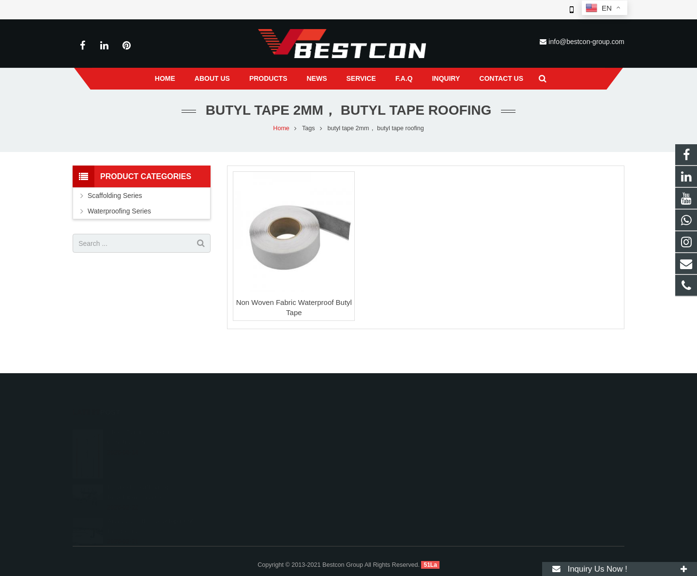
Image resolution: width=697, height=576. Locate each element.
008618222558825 (391, 430)
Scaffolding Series (115, 195)
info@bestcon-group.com (586, 41)
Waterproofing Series (119, 211)
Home (281, 128)
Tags (308, 128)
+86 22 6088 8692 (390, 444)
